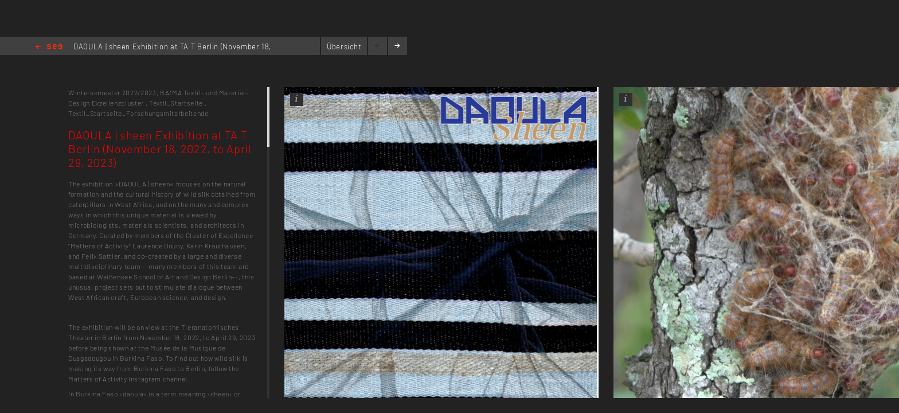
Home (49, 47)
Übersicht (344, 46)
